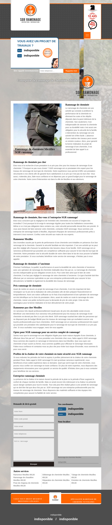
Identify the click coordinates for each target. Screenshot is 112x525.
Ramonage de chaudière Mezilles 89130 (23, 478)
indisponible (76, 408)
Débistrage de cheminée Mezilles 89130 (55, 476)
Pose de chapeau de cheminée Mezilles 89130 (26, 484)
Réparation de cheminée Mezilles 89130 (56, 481)
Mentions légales (28, 501)
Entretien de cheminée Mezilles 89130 (84, 481)
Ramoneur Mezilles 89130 (24, 475)
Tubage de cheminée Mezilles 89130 (83, 476)
